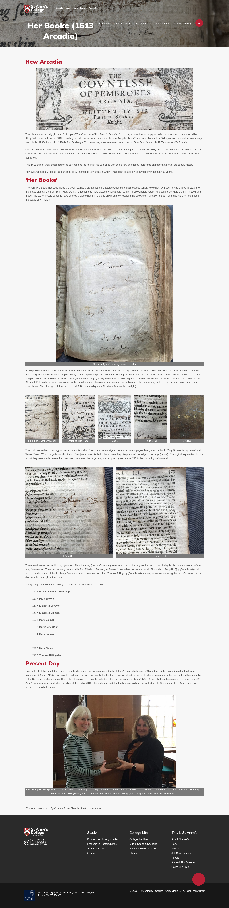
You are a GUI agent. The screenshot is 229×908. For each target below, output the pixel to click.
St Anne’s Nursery (182, 23)
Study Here (63, 7)
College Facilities (138, 839)
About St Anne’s (180, 839)
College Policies (180, 867)
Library (133, 853)
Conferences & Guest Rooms (113, 23)
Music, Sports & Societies (143, 844)
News (174, 844)
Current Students (158, 23)
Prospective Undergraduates (102, 839)
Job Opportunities (181, 853)
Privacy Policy (146, 891)
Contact (133, 891)
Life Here (79, 7)
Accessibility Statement (184, 862)
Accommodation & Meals (143, 848)
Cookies (159, 891)
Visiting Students (96, 848)
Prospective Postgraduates (102, 844)
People (175, 857)
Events (175, 848)
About (92, 7)
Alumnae (139, 23)
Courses (92, 853)
